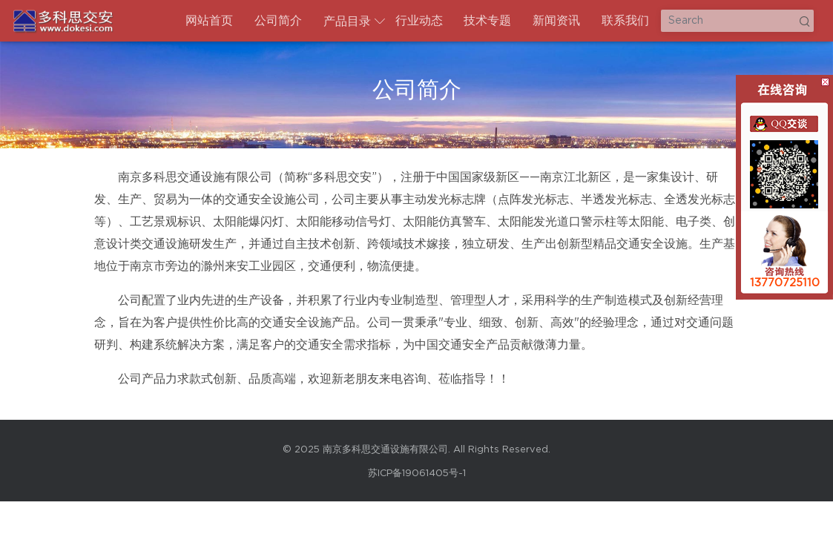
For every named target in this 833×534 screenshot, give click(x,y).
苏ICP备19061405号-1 (417, 473)
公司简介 (278, 21)
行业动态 (419, 21)
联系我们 (625, 21)
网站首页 (209, 21)
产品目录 (347, 21)
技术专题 (487, 21)
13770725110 (785, 283)
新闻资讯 (556, 21)
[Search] (737, 21)
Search (804, 21)
